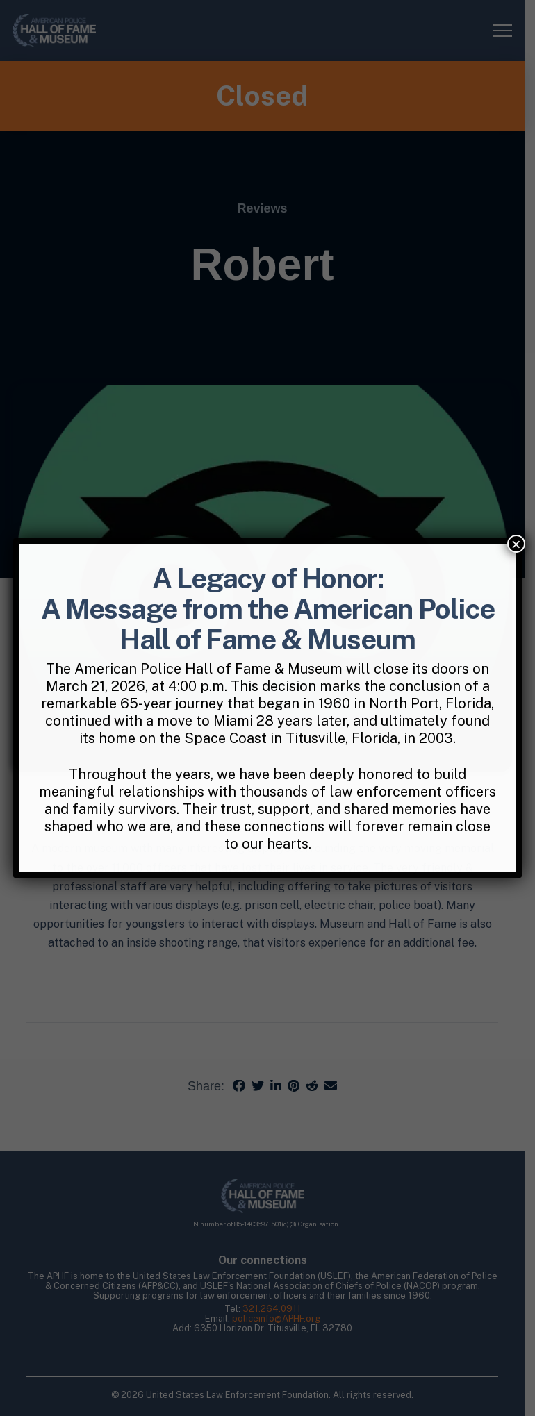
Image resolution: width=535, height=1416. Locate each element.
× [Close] (516, 544)
